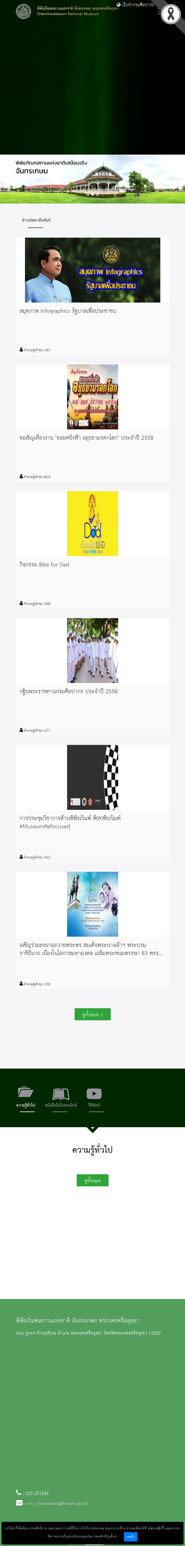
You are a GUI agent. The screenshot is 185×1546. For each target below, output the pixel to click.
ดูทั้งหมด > (92, 1015)
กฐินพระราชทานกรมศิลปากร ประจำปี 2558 (69, 691)
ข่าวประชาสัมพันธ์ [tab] (36, 220)
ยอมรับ (131, 1537)
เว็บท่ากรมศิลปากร (135, 5)
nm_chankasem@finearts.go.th (57, 1503)
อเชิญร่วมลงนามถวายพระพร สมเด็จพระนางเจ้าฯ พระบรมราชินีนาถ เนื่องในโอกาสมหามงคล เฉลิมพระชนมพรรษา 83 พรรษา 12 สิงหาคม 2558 (92, 953)
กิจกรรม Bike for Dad (44, 565)
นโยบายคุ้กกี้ (156, 1528)
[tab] (25, 1098)
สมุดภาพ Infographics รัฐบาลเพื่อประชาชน (68, 311)
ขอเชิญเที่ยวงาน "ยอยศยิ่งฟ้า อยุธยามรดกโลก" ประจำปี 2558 (86, 438)
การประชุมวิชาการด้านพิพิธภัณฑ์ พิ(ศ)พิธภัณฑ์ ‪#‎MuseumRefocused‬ (70, 822)
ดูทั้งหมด (93, 1181)
